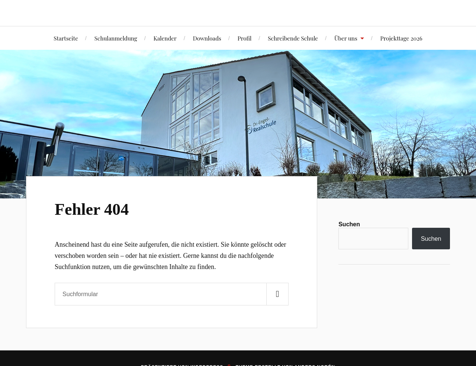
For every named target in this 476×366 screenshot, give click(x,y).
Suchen (349, 224)
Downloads (207, 38)
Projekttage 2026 (401, 38)
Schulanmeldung (115, 38)
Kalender (165, 38)
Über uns (345, 38)
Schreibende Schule (293, 38)
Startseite (66, 38)
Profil (245, 38)
